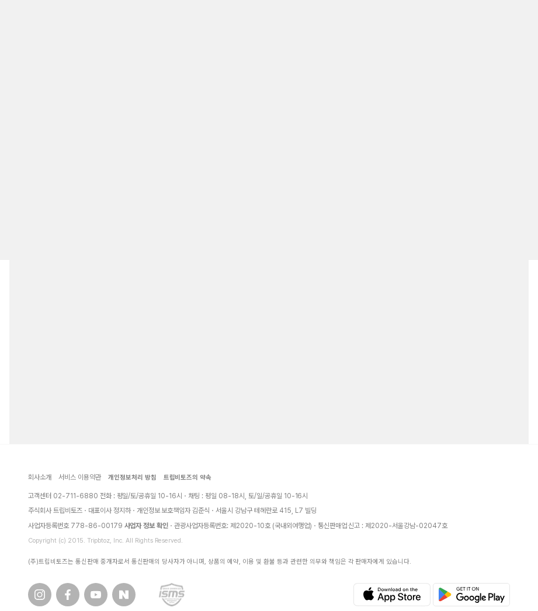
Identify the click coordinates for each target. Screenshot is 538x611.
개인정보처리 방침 (132, 477)
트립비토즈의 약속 (188, 477)
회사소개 (39, 477)
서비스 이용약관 (79, 477)
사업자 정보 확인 (146, 526)
